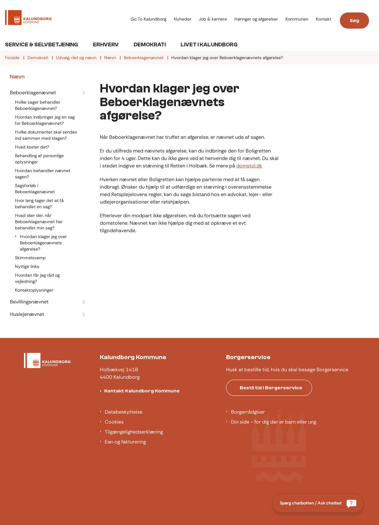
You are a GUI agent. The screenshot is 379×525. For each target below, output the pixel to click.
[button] (82, 93)
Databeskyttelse (123, 412)
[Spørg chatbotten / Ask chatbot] (318, 503)
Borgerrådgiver (248, 412)
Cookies (114, 422)
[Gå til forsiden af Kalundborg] (26, 18)
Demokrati (150, 44)
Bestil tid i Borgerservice (271, 388)
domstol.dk (249, 165)
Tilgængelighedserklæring (134, 432)
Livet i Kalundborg (209, 44)
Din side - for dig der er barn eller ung (273, 422)
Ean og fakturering (125, 441)
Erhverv (106, 44)
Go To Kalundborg (148, 19)
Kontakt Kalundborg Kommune (142, 391)
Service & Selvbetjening (41, 44)
